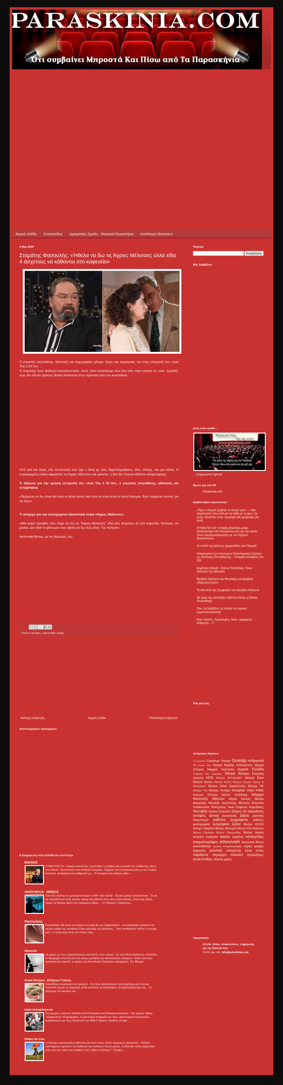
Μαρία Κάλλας (240, 799)
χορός (228, 859)
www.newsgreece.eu (38, 1009)
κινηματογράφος (205, 842)
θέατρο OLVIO (253, 824)
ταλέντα (218, 859)
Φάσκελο (30, 951)
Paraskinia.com (213, 491)
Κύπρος (213, 794)
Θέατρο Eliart (254, 778)
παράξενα (200, 855)
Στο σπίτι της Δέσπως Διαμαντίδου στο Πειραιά (226, 546)
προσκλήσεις (255, 855)
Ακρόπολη (227, 769)
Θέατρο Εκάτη (222, 782)
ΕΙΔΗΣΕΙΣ (30, 862)
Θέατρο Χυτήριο (220, 790)
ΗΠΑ (209, 778)
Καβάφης (198, 794)
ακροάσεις (256, 811)
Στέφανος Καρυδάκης (249, 807)
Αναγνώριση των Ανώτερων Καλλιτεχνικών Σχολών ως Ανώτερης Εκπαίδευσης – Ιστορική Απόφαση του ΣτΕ (230, 557)
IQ (194, 765)
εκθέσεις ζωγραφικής (230, 820)
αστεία (214, 815)
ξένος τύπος (254, 850)
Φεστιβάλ (200, 811)
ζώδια (236, 824)
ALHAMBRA (199, 761)
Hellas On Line (34, 1039)
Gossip (239, 760)
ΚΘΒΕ (260, 790)
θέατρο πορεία (253, 832)
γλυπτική (258, 815)
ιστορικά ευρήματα (205, 837)
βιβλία (244, 815)
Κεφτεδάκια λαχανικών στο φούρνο (67, 984)
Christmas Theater (219, 761)
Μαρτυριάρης (33, 921)
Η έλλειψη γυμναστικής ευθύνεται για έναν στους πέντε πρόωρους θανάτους (92, 1042)
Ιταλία (250, 790)
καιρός (225, 837)
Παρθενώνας (201, 807)
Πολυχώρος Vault (222, 807)
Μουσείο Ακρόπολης (222, 803)
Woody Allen (204, 765)
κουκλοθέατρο (202, 846)
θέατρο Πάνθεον (203, 832)
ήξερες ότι (239, 811)
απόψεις (36, 632)
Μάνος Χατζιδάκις (234, 794)
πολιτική (236, 855)
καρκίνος (238, 837)
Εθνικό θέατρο (237, 773)
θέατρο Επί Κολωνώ (250, 828)
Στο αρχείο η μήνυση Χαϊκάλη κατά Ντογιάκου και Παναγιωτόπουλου (87, 1013)
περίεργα (219, 855)
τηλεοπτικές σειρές (53, 632)
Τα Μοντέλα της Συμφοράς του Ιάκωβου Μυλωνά (228, 590)
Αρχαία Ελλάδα (251, 769)
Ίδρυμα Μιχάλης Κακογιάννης (233, 765)
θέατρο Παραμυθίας (228, 832)
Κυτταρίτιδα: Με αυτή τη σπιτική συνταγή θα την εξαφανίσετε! (82, 925)
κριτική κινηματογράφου (227, 846)
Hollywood (256, 761)
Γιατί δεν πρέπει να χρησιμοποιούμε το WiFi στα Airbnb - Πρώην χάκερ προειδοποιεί (97, 895)
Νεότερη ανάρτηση (33, 718)
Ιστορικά (238, 790)
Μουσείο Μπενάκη (251, 803)
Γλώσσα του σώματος (207, 773)
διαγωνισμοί (201, 820)
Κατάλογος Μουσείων (157, 234)
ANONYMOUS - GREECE (41, 892)
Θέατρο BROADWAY (229, 777)
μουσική (216, 850)
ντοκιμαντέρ (233, 850)
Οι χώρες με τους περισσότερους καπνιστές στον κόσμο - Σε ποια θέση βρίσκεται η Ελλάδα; (101, 954)
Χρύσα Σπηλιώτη (220, 811)
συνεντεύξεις (203, 859)
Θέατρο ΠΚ (256, 786)
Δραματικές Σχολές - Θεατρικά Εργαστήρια (102, 234)
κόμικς (248, 846)
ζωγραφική (221, 824)
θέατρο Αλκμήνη (203, 828)
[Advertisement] (56, 125)
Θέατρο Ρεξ (200, 790)
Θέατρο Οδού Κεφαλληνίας (227, 786)
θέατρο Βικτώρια (225, 828)
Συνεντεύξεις (53, 234)
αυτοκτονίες (229, 815)
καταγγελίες (255, 837)
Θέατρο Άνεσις (203, 782)
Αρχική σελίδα (26, 234)
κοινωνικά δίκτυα (253, 842)
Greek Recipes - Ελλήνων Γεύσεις (47, 980)
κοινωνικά (230, 841)
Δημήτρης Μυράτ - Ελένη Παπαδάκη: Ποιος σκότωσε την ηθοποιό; (225, 569)
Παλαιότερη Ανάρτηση (163, 718)
